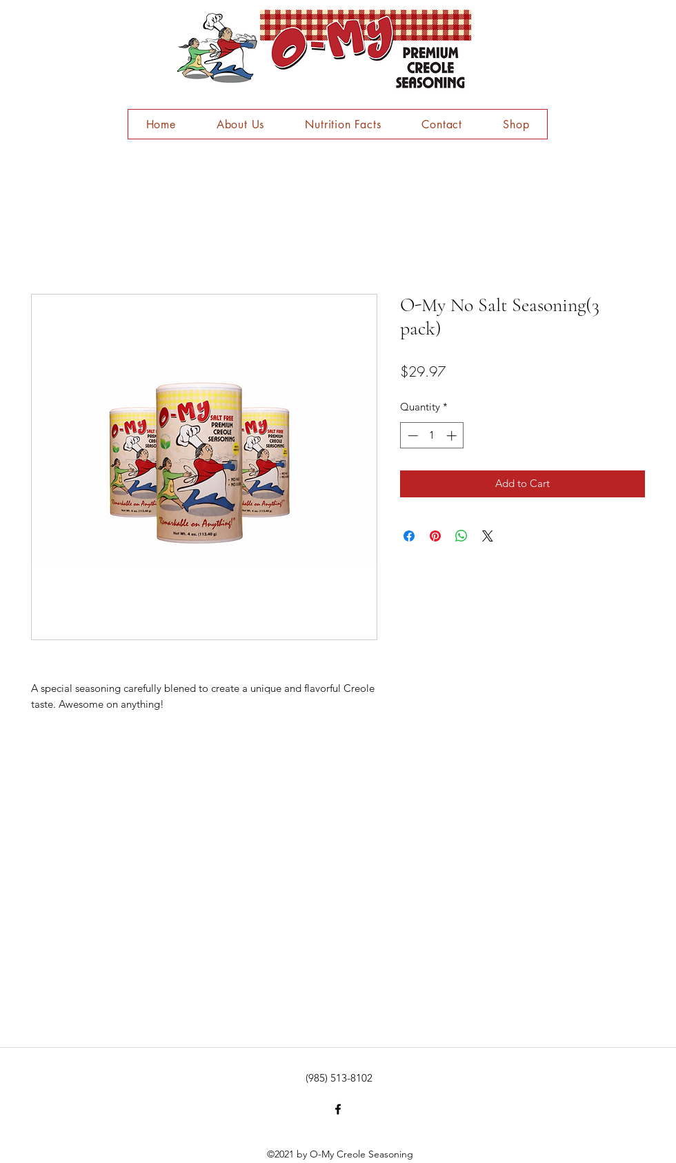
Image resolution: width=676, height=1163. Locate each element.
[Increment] (453, 435)
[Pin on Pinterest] (435, 536)
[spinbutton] (432, 435)
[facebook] (338, 1109)
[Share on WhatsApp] (461, 536)
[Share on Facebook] (409, 536)
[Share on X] (487, 536)
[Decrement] (411, 435)
